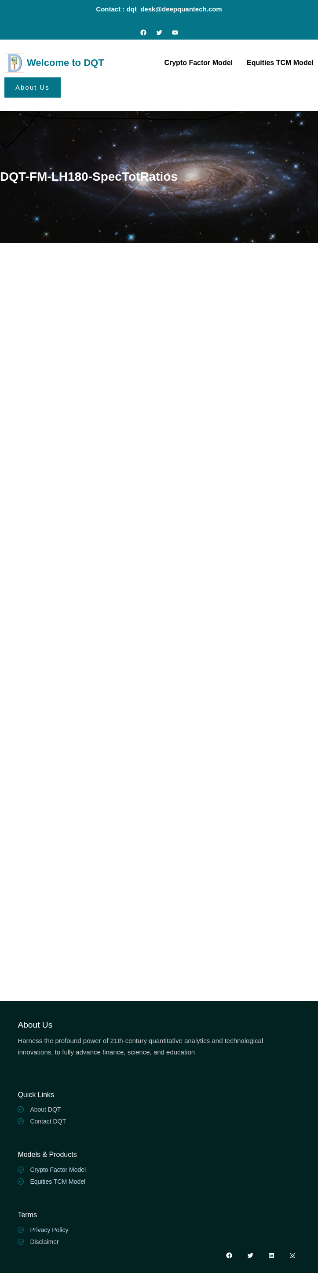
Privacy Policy (49, 1229)
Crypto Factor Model (58, 1169)
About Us (32, 87)
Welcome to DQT (65, 62)
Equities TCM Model (57, 1181)
